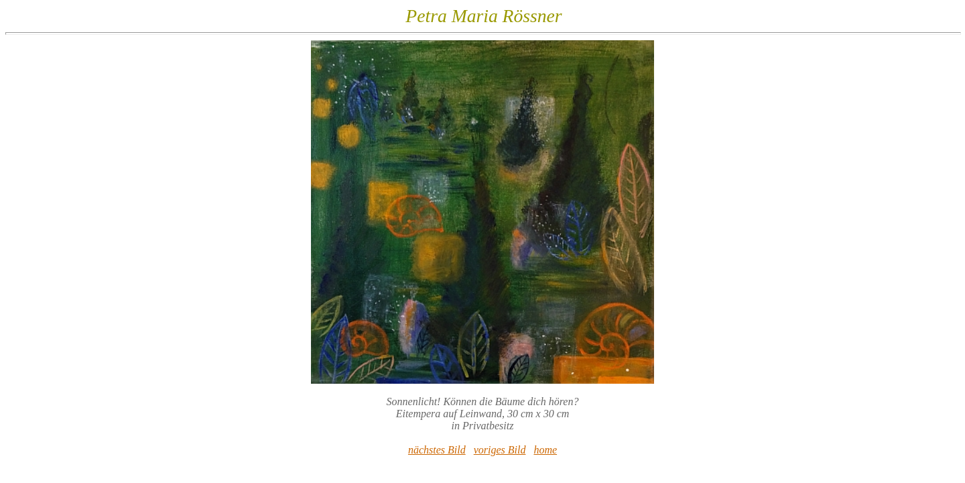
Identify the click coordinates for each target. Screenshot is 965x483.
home (545, 449)
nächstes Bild (437, 449)
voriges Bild (500, 449)
